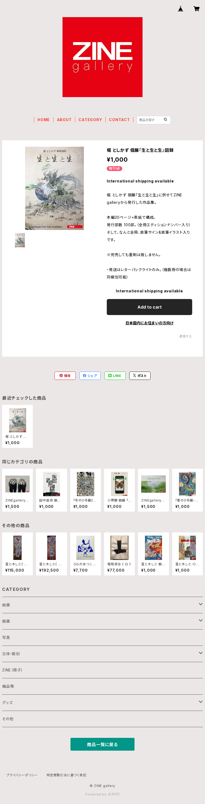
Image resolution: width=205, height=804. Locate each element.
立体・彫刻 (11, 653)
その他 (7, 719)
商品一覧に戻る (102, 744)
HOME (43, 119)
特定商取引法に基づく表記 (66, 775)
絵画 (6, 605)
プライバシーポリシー (22, 775)
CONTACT (119, 119)
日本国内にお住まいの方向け (149, 323)
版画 (6, 621)
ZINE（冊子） (12, 670)
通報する (185, 336)
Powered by (102, 794)
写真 (6, 637)
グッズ (7, 702)
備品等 (8, 686)
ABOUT (64, 119)
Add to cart (149, 307)
